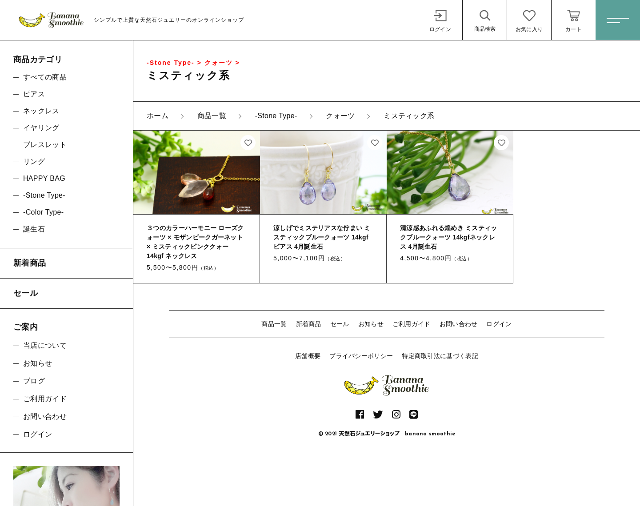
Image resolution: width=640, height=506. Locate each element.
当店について (45, 345)
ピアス (34, 94)
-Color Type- (43, 212)
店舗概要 (307, 355)
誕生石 (34, 229)
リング (34, 161)
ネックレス (41, 111)
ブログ (34, 381)
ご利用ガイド (411, 323)
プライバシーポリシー (361, 355)
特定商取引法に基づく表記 (440, 355)
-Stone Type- (44, 195)
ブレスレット (45, 144)
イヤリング (41, 127)
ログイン (499, 323)
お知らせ (371, 323)
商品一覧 (274, 323)
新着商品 (308, 323)
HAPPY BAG (44, 178)
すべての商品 (45, 77)
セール (339, 323)
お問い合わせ (459, 323)
